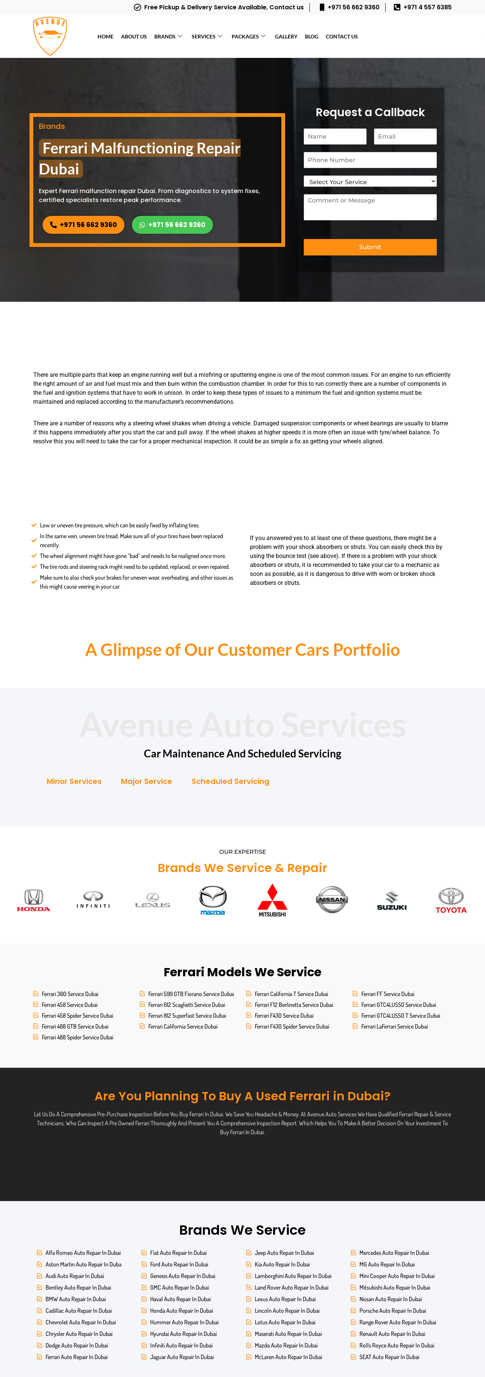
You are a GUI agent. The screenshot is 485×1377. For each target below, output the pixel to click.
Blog (311, 36)
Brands (168, 36)
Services (207, 36)
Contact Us (342, 36)
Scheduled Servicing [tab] (230, 781)
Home (106, 36)
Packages (248, 36)
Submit (370, 247)
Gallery (286, 36)
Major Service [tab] (146, 781)
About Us (134, 36)
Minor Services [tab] (74, 781)
